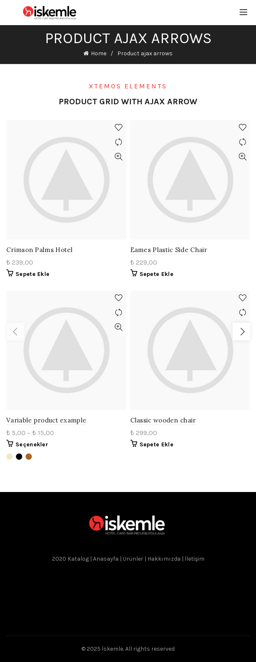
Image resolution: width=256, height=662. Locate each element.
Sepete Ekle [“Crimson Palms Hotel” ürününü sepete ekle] (32, 274)
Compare (118, 142)
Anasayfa (106, 558)
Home (98, 53)
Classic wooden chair (163, 420)
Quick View (118, 156)
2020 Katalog (71, 558)
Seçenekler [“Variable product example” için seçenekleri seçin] (32, 444)
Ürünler (133, 558)
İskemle (112, 648)
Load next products (241, 331)
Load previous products (16, 331)
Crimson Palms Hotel (39, 250)
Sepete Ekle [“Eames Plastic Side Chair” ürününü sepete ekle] (156, 274)
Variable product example (46, 420)
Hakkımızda (164, 558)
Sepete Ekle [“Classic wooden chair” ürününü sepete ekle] (156, 444)
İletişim (194, 558)
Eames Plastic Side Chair (168, 250)
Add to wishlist (118, 127)
